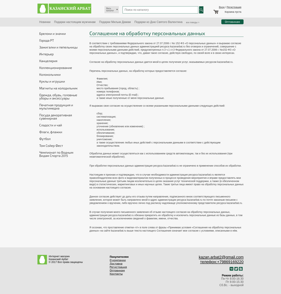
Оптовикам (117, 270)
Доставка (116, 263)
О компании (118, 260)
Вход (222, 7)
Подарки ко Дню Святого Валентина (158, 22)
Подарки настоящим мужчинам (75, 22)
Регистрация (234, 7)
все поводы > (192, 22)
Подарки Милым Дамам (115, 22)
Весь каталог (110, 9)
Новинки (45, 22)
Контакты (116, 273)
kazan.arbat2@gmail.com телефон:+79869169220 (221, 259)
